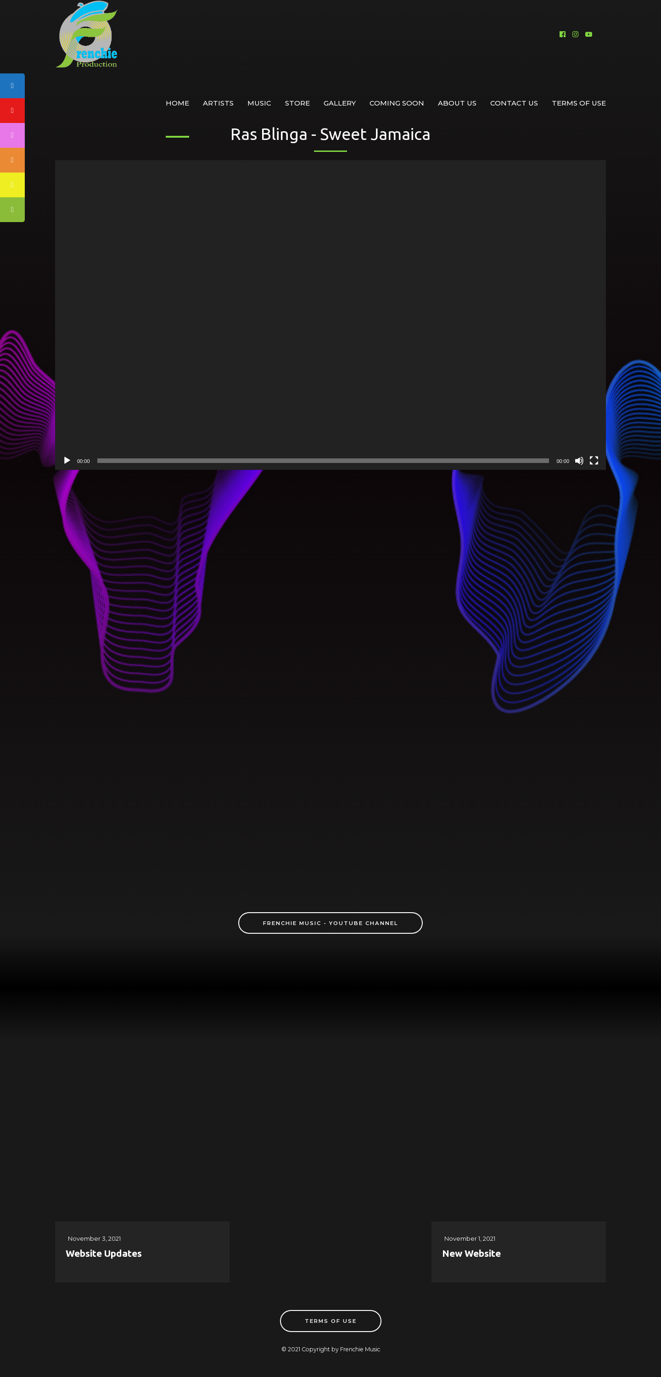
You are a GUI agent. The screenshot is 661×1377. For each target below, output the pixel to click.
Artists (218, 103)
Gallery (340, 103)
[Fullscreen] (594, 460)
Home (177, 103)
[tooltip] (12, 160)
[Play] (67, 460)
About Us (457, 103)
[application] (330, 315)
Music (259, 103)
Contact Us (514, 103)
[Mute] (579, 460)
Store (297, 103)
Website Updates (104, 1253)
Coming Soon (397, 103)
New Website (471, 1253)
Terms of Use (579, 103)
